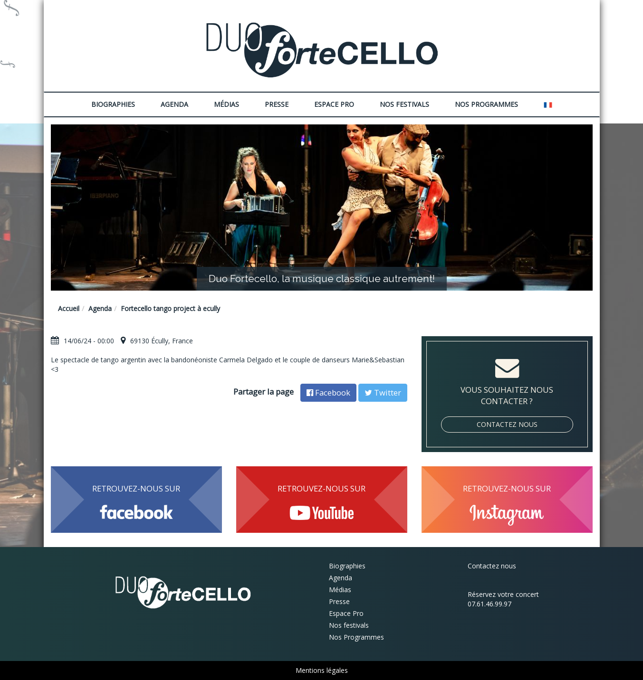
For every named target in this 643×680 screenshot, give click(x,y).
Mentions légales (322, 670)
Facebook (328, 392)
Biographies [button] (113, 104)
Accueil (68, 308)
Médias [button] (226, 104)
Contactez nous (507, 424)
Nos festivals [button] (404, 104)
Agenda (174, 104)
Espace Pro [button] (334, 104)
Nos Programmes (486, 104)
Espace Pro (346, 613)
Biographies (347, 565)
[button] (548, 104)
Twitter (383, 392)
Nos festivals (349, 625)
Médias (340, 589)
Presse (276, 104)
